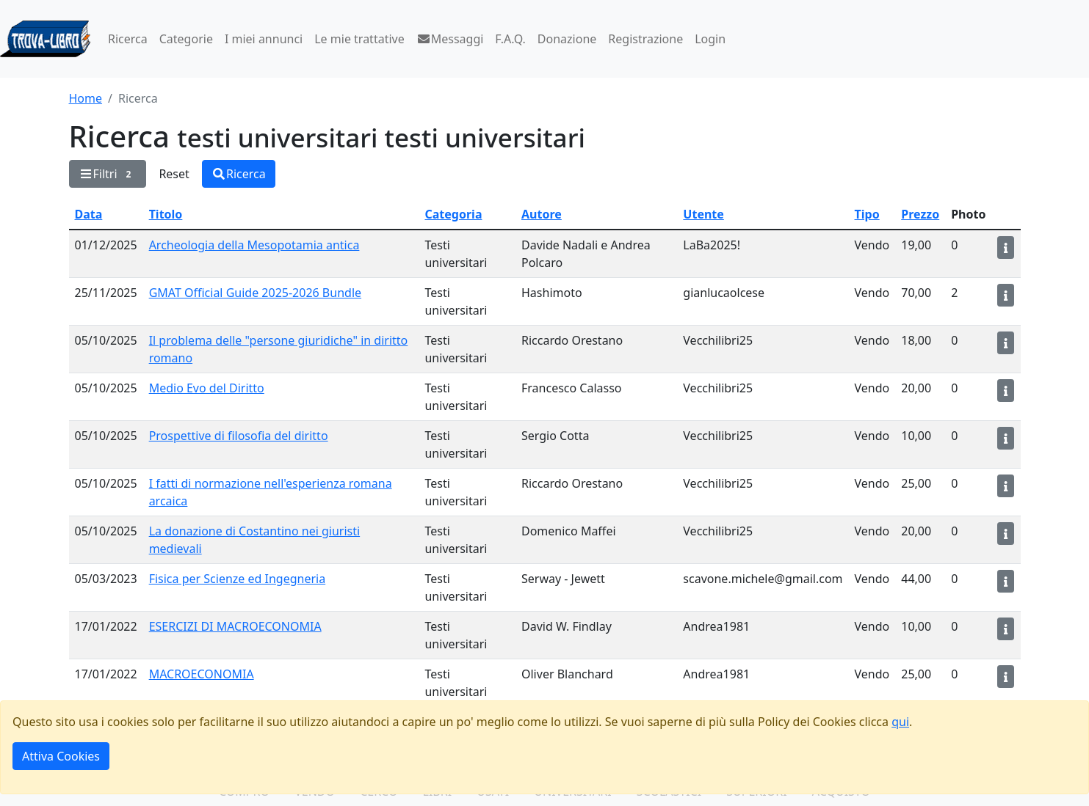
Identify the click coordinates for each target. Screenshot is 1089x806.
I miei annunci (264, 39)
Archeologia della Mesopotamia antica (254, 245)
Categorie (186, 39)
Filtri (108, 174)
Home (86, 98)
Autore (541, 214)
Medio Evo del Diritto (206, 388)
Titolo (166, 214)
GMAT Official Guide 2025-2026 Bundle (255, 293)
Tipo (867, 214)
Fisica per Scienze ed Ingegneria (237, 579)
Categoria (453, 214)
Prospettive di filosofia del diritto (238, 436)
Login (710, 39)
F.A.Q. (510, 39)
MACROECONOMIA (201, 674)
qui (900, 722)
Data (89, 214)
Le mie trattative (359, 39)
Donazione (567, 39)
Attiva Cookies (61, 756)
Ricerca (128, 39)
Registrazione (645, 39)
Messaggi (450, 39)
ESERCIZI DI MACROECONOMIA (235, 626)
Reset (174, 174)
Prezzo (920, 214)
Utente (703, 214)
